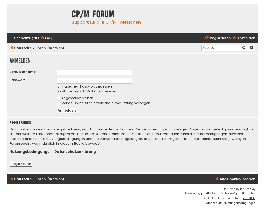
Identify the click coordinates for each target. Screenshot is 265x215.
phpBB (205, 194)
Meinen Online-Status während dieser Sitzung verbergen (103, 103)
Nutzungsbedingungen (31, 152)
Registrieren (21, 163)
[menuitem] (46, 38)
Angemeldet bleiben (75, 98)
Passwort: (18, 80)
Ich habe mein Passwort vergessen (84, 86)
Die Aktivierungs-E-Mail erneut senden (86, 91)
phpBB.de (249, 198)
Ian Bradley (247, 189)
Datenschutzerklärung (75, 152)
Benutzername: (23, 72)
